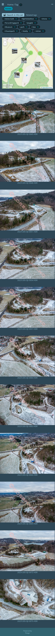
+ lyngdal (31, 23)
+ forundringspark (13, 23)
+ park (23, 27)
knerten (8, 9)
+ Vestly (26, 31)
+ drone (45, 19)
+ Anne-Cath (10, 19)
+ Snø (35, 27)
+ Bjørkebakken (29, 19)
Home (10, 4)
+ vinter (39, 31)
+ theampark (11, 31)
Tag (16, 4)
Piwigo (27, 633)
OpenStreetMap (47, 87)
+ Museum (9, 27)
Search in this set (15, 15)
